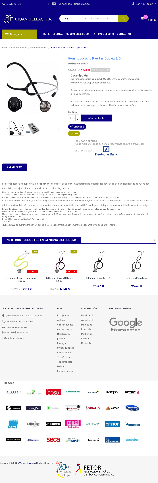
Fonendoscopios (65, 371)
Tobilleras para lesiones (64, 364)
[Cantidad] (72, 118)
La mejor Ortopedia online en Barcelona (65, 348)
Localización (87, 315)
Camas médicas (65, 329)
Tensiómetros (64, 357)
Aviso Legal (87, 320)
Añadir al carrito (96, 118)
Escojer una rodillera (63, 317)
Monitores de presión (64, 336)
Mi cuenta (86, 343)
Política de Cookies (86, 336)
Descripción (14, 167)
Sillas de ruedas (65, 324)
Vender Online (26, 463)
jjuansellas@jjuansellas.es (15, 332)
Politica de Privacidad (86, 327)
